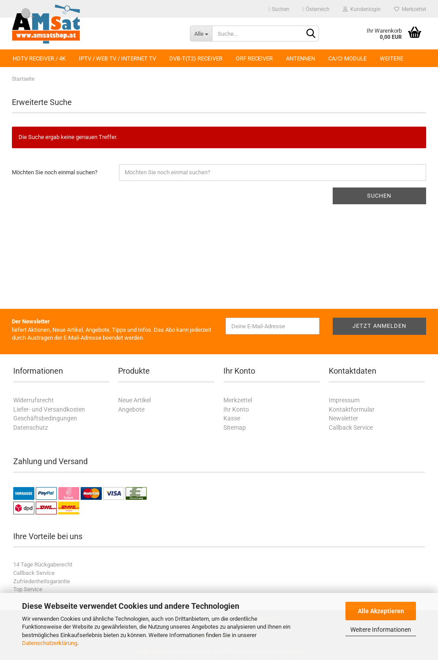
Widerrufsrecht (33, 400)
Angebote (131, 409)
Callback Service (351, 427)
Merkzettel (410, 9)
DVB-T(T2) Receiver (196, 58)
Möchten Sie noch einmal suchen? (54, 172)
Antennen (300, 58)
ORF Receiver (254, 58)
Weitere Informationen (380, 629)
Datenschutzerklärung (49, 643)
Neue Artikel (134, 400)
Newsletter (343, 418)
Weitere (391, 58)
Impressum (344, 400)
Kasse (231, 418)
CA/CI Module (347, 58)
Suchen (278, 9)
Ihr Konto (236, 409)
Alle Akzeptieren (381, 611)
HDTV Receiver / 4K (39, 58)
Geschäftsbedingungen (45, 418)
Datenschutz (30, 427)
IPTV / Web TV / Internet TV (117, 58)
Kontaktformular (352, 409)
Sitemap (234, 427)
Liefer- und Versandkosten (49, 409)
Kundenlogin (362, 9)
